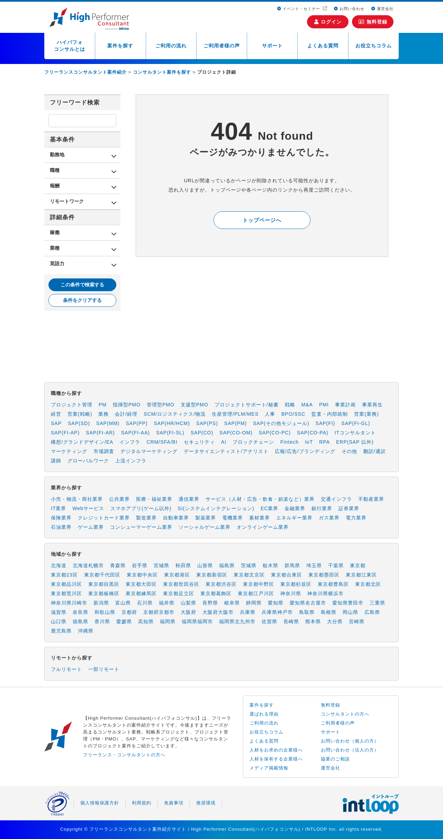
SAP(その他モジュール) (281, 423)
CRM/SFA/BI (161, 442)
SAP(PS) (207, 423)
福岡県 (167, 621)
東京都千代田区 (102, 575)
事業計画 (345, 404)
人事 (270, 414)
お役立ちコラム (373, 45)
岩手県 (139, 565)
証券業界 (348, 508)
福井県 (166, 603)
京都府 (129, 612)
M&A (307, 404)
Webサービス (88, 508)
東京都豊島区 (333, 584)
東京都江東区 (361, 575)
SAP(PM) (235, 423)
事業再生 (372, 404)
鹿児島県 (61, 631)
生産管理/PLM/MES (235, 414)
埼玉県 (314, 565)
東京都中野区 (258, 584)
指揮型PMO (127, 404)
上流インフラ (130, 460)
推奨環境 (206, 802)
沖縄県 (85, 631)
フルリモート (66, 669)
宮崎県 (356, 621)
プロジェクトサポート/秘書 (247, 404)
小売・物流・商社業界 (77, 499)
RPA (324, 442)
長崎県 (291, 621)
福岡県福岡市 (197, 621)
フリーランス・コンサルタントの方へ (124, 754)
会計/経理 (126, 414)
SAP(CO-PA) (312, 432)
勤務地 (57, 154)
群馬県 (292, 565)
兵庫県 (247, 612)
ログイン (328, 22)
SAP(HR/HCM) (172, 423)
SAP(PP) (136, 423)
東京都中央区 (142, 575)
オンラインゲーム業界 (263, 527)
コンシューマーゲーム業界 (141, 527)
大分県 (335, 621)
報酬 (55, 185)
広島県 (372, 612)
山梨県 (188, 603)
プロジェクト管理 (71, 404)
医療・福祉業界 (154, 499)
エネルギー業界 (294, 517)
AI (223, 442)
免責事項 (173, 802)
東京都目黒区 (103, 584)
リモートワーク (67, 201)
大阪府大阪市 (218, 612)
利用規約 (141, 802)
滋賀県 (58, 612)
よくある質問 (322, 45)
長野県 (210, 603)
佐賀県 (269, 621)
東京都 (357, 565)
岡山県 (350, 612)
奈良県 (80, 612)
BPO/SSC (293, 414)
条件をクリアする (82, 300)
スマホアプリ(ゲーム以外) (140, 508)
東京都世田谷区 (181, 584)
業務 (103, 414)
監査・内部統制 (329, 414)
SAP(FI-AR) (100, 432)
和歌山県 (104, 612)
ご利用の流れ (171, 45)
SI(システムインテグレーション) (216, 508)
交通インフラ (336, 499)
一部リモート (103, 669)
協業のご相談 (335, 759)
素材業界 (259, 517)
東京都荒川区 (66, 593)
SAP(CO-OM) (236, 432)
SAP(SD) (79, 423)
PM (103, 404)
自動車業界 (176, 517)
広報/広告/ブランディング (305, 451)
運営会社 (382, 9)
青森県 (118, 565)
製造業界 (146, 517)
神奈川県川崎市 (69, 603)
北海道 (58, 565)
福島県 (227, 565)
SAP (56, 423)
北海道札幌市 (88, 565)
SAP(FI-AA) (135, 432)
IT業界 (58, 508)
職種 (55, 170)
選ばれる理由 (264, 714)
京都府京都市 (158, 612)
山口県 (58, 621)
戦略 (290, 404)
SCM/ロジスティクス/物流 (175, 414)
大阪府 (188, 612)
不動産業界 (371, 499)
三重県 (377, 603)
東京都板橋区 (103, 593)
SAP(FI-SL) (170, 432)
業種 (55, 248)
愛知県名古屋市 (308, 603)
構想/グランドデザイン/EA (82, 442)
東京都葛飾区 (216, 593)
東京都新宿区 (211, 575)
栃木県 (270, 565)
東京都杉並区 (295, 584)
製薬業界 (205, 517)
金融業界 (294, 508)
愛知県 (275, 603)
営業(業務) (366, 414)
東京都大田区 (141, 584)
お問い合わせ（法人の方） (350, 750)
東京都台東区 (286, 575)
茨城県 (248, 565)
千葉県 (336, 565)
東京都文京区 (249, 575)
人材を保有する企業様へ (276, 759)
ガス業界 (329, 517)
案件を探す (120, 45)
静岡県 (254, 603)
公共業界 (119, 499)
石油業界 (61, 527)
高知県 (146, 621)
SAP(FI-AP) (65, 432)
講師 (56, 460)
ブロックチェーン (253, 442)
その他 (349, 451)
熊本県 (313, 621)
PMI (324, 404)
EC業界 (269, 508)
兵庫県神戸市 (277, 612)
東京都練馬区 (141, 593)
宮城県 (161, 565)
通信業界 (189, 499)
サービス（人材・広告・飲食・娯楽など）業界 (260, 499)
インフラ (129, 442)
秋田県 (183, 565)
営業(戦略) (79, 414)
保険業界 (61, 517)
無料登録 (373, 22)
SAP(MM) (108, 423)
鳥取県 (307, 612)
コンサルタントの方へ (345, 714)
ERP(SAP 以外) (355, 442)
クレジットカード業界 (104, 517)
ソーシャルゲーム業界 (204, 527)
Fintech (289, 442)
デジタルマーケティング (149, 451)
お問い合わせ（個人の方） (350, 741)
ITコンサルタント (355, 432)
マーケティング (69, 451)
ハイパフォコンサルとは (69, 45)
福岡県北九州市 (237, 621)
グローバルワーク (88, 460)
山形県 (205, 565)
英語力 (57, 263)
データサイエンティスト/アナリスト (226, 451)
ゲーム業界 (91, 527)
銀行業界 (321, 508)
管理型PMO (160, 404)
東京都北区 (368, 584)
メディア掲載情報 (269, 768)
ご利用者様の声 (222, 45)
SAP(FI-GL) (355, 423)
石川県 (145, 603)
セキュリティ (199, 442)
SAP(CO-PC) (275, 432)
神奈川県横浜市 (325, 593)
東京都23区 (64, 575)
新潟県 (101, 603)
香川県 (102, 621)
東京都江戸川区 (256, 593)
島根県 (328, 612)
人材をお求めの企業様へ (276, 750)
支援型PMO (194, 404)
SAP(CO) (202, 432)
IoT (309, 442)
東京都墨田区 (324, 575)
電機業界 (232, 517)
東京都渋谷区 (221, 584)
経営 (56, 414)
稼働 (55, 232)
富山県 (123, 603)
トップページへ (262, 220)
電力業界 (356, 517)
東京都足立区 (178, 593)
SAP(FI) (325, 423)
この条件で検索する (82, 284)
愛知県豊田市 (347, 603)
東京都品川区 (66, 584)
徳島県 (80, 621)
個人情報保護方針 (99, 802)
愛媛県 (124, 621)
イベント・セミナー (299, 9)
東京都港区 (177, 575)
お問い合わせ (349, 9)
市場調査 (103, 451)
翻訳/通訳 (374, 451)
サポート (272, 45)
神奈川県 (290, 593)
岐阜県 (232, 603)
